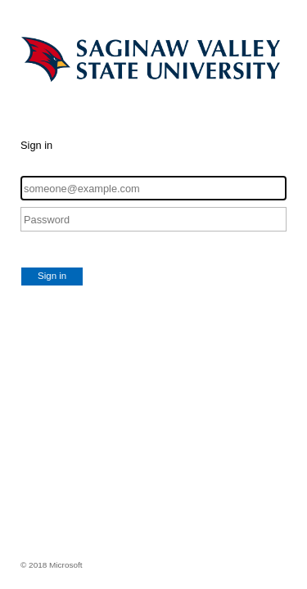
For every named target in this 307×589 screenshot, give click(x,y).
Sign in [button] (52, 276)
